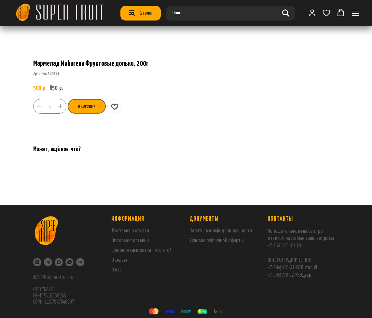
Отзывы (119, 260)
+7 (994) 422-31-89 (284, 267)
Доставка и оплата (130, 231)
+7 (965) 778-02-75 (284, 274)
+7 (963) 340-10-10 (284, 245)
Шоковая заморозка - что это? (141, 250)
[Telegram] (48, 262)
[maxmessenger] (59, 262)
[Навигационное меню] (355, 13)
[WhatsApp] (69, 262)
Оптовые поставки (130, 240)
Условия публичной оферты (216, 240)
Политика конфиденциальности (220, 231)
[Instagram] (37, 262)
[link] (312, 13)
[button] (326, 13)
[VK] (80, 262)
